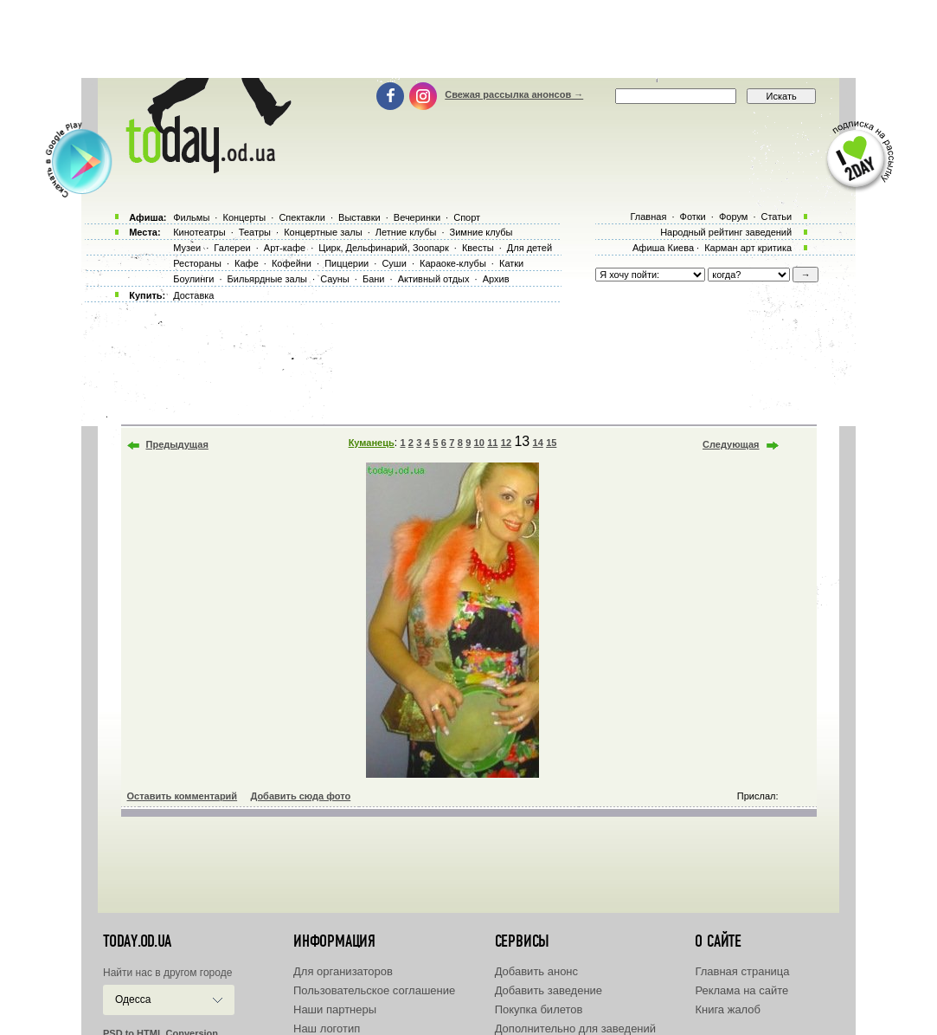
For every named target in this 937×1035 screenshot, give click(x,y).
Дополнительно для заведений (575, 1028)
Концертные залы (323, 232)
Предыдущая (177, 444)
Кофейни (291, 263)
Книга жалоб (728, 1009)
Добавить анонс (536, 971)
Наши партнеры (334, 1009)
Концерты (244, 217)
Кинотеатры (199, 232)
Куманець (372, 442)
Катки (511, 263)
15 (551, 442)
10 (479, 442)
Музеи (187, 248)
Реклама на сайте (741, 990)
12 (506, 442)
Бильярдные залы (267, 279)
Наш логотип (326, 1028)
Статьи (777, 216)
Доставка (193, 295)
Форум (733, 216)
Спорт (466, 217)
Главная (648, 216)
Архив (496, 279)
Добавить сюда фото (300, 796)
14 (538, 442)
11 (492, 442)
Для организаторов (343, 971)
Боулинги (193, 279)
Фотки (693, 216)
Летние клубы (406, 232)
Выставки (359, 217)
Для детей (529, 248)
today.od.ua (137, 941)
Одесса (133, 999)
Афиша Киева (663, 248)
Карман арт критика (748, 248)
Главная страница (742, 971)
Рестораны (197, 263)
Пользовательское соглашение (374, 990)
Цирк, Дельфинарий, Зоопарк (383, 248)
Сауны (335, 279)
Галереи (232, 248)
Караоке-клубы (453, 263)
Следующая (731, 444)
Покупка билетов (539, 1009)
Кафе (246, 263)
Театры (255, 232)
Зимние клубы (481, 232)
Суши (394, 263)
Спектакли (302, 217)
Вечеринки (417, 217)
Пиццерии (346, 263)
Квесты (478, 248)
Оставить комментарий (182, 796)
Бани (374, 279)
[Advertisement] (469, 39)
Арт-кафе (284, 248)
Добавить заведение (548, 990)
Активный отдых (434, 279)
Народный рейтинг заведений (726, 232)
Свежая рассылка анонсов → (514, 94)
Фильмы (191, 217)
